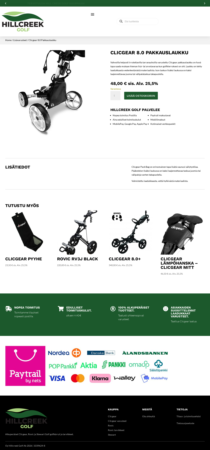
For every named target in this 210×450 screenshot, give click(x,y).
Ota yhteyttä (148, 416)
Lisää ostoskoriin (141, 95)
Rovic (111, 425)
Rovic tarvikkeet (116, 430)
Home (8, 40)
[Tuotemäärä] (115, 95)
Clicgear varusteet (117, 421)
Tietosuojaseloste (185, 423)
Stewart (112, 434)
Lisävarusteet (20, 40)
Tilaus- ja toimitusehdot (189, 416)
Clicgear (112, 416)
